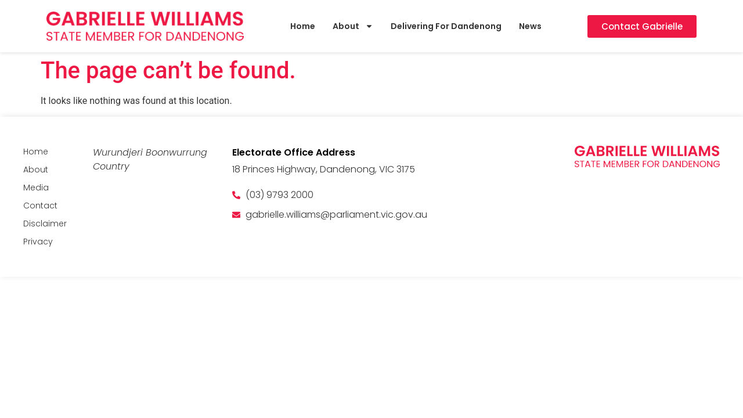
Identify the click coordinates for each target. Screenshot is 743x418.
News (530, 26)
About (353, 26)
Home (302, 26)
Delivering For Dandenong (446, 26)
